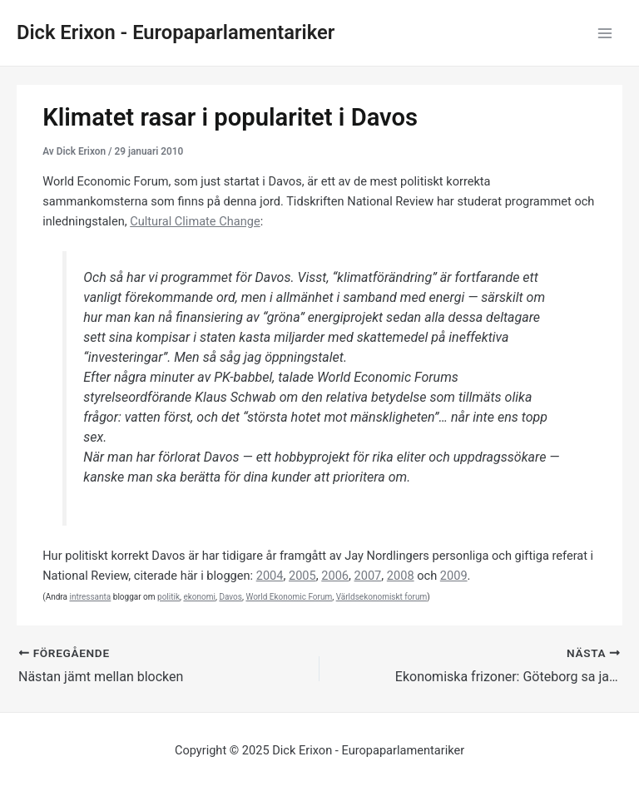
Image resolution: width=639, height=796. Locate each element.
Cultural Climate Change (195, 221)
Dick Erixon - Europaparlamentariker (175, 32)
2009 (454, 575)
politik (168, 596)
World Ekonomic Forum (288, 596)
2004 (270, 575)
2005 (302, 575)
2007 (368, 575)
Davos (230, 596)
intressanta (90, 596)
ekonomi (199, 596)
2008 (400, 575)
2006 (335, 575)
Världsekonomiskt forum (382, 596)
